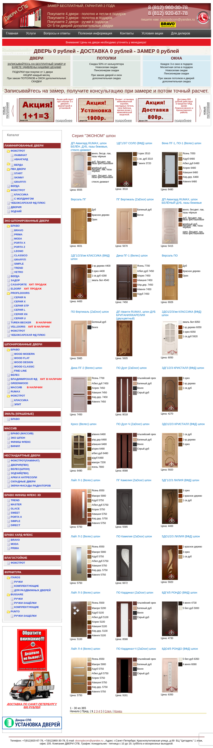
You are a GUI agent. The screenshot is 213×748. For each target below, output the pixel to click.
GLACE (15, 508)
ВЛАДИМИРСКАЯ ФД (36, 379)
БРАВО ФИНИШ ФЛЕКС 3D (23, 495)
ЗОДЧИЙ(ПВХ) (19, 473)
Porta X (19, 242)
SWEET (15, 512)
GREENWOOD (19, 383)
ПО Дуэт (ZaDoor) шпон (131, 367)
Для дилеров (180, 33)
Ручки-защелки (25, 615)
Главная (12, 33)
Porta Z (19, 246)
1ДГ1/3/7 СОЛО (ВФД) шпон (134, 143)
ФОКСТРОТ (18, 150)
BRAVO (15, 539)
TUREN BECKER (31, 322)
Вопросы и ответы (57, 33)
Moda (18, 238)
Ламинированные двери (24, 145)
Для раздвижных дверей (32, 590)
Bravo (18, 230)
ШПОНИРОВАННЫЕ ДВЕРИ (23, 344)
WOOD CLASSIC (24, 366)
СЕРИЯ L (20, 309)
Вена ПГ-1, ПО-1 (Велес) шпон (181, 143)
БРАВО (15, 225)
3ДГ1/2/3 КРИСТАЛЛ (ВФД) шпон (183, 367)
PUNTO (15, 611)
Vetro (18, 272)
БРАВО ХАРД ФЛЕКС (19, 534)
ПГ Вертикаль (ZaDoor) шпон (135, 199)
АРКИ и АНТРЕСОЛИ (24, 477)
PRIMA (15, 548)
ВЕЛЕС (15, 374)
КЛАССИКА (21, 194)
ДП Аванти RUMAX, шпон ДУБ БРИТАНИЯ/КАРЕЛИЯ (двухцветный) (136, 315)
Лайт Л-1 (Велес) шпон (85, 480)
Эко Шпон (18, 437)
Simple (19, 263)
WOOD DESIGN (23, 362)
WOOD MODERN (24, 353)
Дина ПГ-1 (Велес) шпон (132, 255)
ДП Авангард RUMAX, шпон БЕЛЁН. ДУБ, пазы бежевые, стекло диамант (89, 146)
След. (108, 711)
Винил (15, 446)
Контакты (127, 33)
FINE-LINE (20, 370)
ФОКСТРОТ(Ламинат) (25, 460)
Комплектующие (26, 585)
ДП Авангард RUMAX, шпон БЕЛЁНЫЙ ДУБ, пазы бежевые (182, 201)
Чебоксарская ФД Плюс (28, 334)
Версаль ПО (170, 255)
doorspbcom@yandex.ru (89, 740)
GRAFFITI (20, 181)
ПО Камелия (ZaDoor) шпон (134, 536)
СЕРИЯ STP (21, 305)
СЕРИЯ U (20, 318)
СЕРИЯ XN (20, 314)
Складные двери (23, 481)
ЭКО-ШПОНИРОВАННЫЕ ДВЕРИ (27, 220)
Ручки (18, 581)
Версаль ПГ (78, 199)
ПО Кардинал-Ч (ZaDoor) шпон (136, 648)
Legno (18, 251)
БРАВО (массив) (22, 433)
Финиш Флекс (21, 441)
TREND (15, 500)
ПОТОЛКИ (106, 58)
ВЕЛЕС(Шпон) (20, 469)
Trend (18, 267)
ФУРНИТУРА (13, 572)
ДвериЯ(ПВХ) (19, 464)
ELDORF (26, 288)
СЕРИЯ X (20, 301)
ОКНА (176, 58)
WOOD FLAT (22, 358)
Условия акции (152, 33)
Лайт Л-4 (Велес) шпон (85, 648)
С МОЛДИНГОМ (24, 198)
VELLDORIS (30, 326)
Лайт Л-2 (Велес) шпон (85, 536)
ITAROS (15, 577)
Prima (18, 234)
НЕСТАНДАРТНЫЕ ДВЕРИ (22, 455)
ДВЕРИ (37, 58)
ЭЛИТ (17, 404)
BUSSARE (17, 594)
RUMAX (15, 391)
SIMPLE (15, 521)
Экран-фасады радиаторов (31, 485)
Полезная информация (95, 33)
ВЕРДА (18, 164)
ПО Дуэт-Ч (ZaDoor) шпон (133, 424)
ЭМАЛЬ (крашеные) (19, 413)
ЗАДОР (15, 280)
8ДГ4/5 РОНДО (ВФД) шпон (179, 592)
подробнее (64, 120)
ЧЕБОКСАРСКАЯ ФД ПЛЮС (28, 202)
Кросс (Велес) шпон (84, 424)
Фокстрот (18, 330)
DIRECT (15, 525)
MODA (15, 544)
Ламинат (20, 155)
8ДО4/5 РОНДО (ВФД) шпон (180, 648)
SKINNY (19, 177)
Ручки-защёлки (25, 602)
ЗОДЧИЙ (16, 211)
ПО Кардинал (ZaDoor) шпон (134, 592)
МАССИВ (26, 387)
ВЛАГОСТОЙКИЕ (16, 557)
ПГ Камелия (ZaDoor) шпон (133, 480)
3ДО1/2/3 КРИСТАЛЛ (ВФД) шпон (183, 424)
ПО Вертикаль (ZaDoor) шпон (90, 311)
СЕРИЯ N (20, 297)
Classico (20, 255)
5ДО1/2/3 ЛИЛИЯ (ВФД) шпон (181, 536)
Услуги (31, 33)
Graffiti (20, 259)
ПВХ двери (18, 169)
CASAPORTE (28, 284)
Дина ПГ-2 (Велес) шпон (86, 367)
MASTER (16, 504)
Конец (118, 711)
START (18, 173)
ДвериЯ (16, 207)
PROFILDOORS (20, 293)
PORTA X (16, 516)
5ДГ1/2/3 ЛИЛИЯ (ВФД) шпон (180, 480)
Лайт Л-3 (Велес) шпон (85, 592)
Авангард (21, 159)
